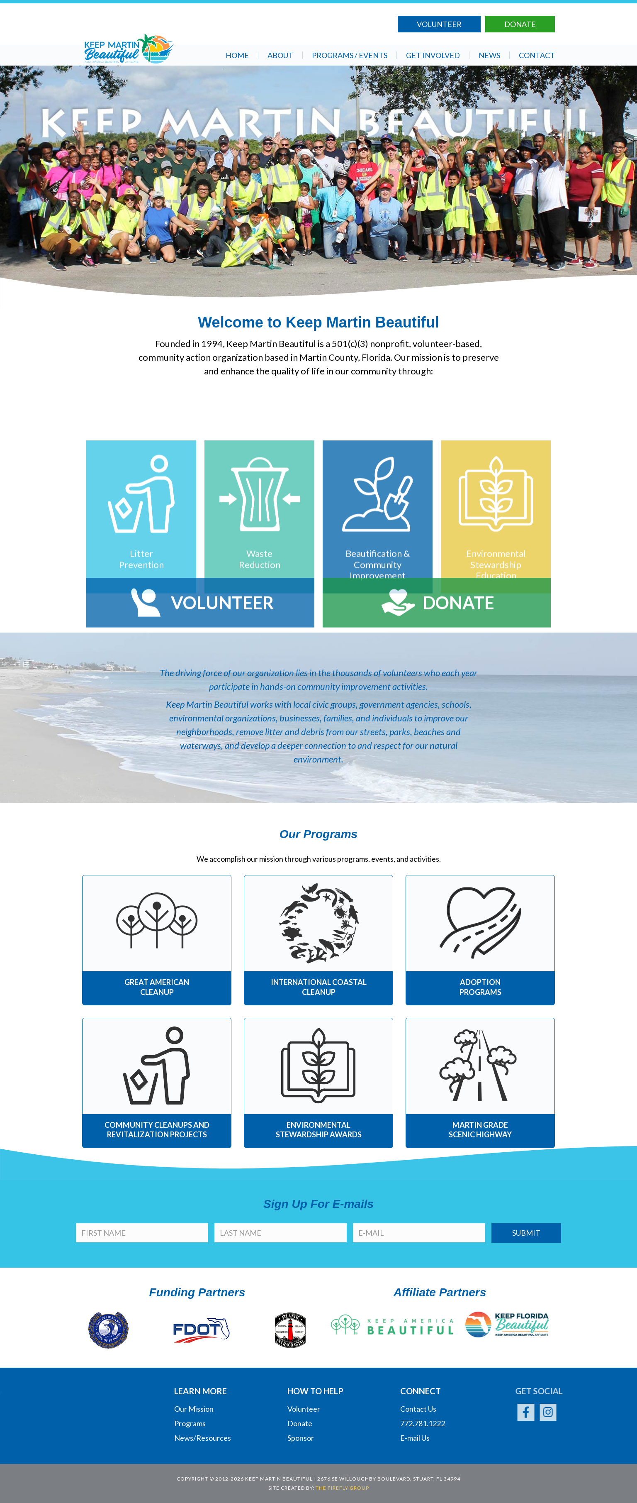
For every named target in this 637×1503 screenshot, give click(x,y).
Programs (190, 1423)
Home (237, 55)
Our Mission (194, 1408)
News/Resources (202, 1437)
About (280, 55)
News (489, 55)
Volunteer (439, 23)
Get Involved (433, 55)
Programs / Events (349, 55)
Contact (537, 55)
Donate (520, 23)
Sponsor (300, 1437)
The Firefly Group (342, 1488)
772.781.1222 (422, 1423)
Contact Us (418, 1408)
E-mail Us (415, 1437)
